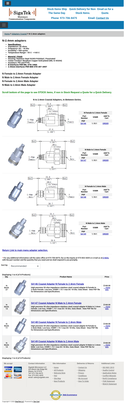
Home (7, 34)
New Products (59, 381)
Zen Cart (36, 402)
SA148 (83, 197)
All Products (58, 370)
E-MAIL (105, 258)
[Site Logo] (22, 14)
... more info (107, 289)
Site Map (57, 379)
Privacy (81, 373)
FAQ (55, 376)
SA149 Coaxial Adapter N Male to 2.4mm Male (55, 341)
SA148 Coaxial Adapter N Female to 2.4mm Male (56, 322)
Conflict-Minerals (109, 376)
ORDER (106, 123)
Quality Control (108, 370)
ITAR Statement (109, 381)
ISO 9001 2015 (108, 368)
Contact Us (102, 18)
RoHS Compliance (110, 379)
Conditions (82, 376)
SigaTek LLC (19, 402)
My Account (83, 379)
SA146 (83, 123)
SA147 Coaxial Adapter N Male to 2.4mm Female (56, 303)
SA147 (83, 160)
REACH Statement (110, 384)
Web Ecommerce (70, 395)
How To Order (83, 381)
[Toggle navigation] (8, 3)
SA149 (83, 234)
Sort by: (4, 265)
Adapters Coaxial (19, 34)
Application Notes (109, 373)
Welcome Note (59, 373)
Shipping (81, 370)
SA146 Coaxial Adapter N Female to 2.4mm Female (57, 284)
